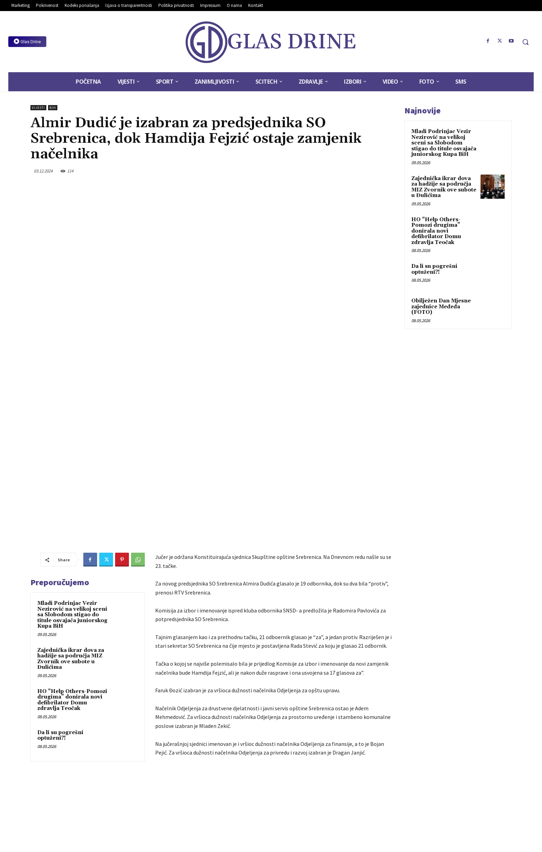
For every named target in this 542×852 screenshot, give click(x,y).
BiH (52, 107)
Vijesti (38, 107)
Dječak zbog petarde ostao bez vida (346, 750)
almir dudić (190, 720)
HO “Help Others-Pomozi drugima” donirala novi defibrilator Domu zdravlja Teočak (72, 540)
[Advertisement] (274, 655)
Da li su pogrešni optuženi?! (60, 576)
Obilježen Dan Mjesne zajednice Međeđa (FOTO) (441, 307)
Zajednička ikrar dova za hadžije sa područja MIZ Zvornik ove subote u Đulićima (70, 499)
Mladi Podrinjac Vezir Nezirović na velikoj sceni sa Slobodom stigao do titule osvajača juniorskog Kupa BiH (72, 455)
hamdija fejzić (219, 720)
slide (243, 720)
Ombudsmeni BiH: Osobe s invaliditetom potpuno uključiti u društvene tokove (211, 753)
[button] (525, 42)
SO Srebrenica (267, 720)
